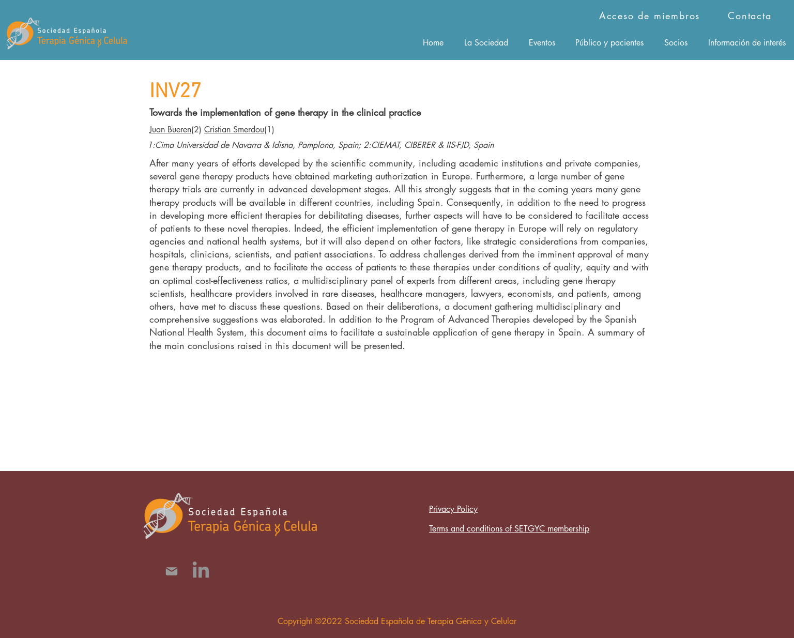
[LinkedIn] (201, 571)
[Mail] (171, 571)
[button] (486, 42)
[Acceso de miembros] (650, 15)
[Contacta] (751, 15)
